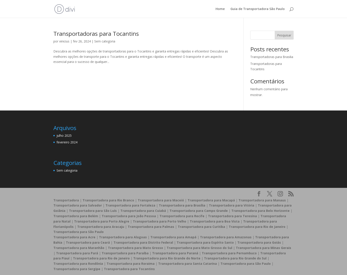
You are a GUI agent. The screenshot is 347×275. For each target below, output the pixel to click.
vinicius (64, 41)
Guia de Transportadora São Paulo (257, 9)
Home (220, 9)
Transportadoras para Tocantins (96, 34)
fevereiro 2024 (66, 142)
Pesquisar (284, 35)
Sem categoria (104, 41)
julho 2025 (64, 135)
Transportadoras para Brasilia (271, 57)
